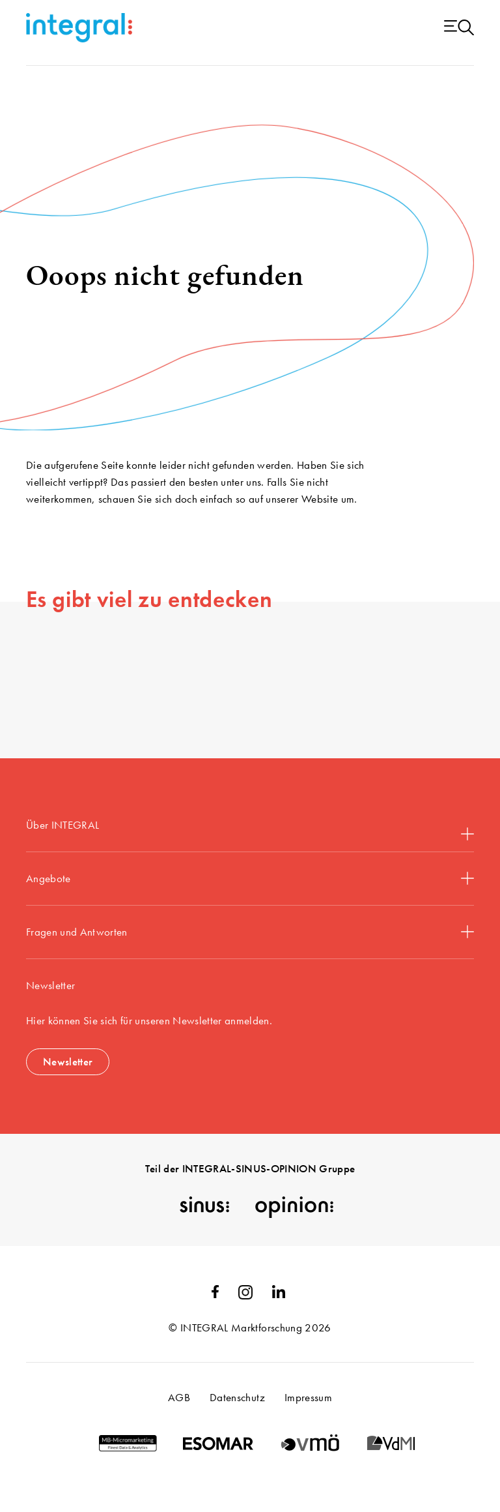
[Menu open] (459, 28)
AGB (179, 1397)
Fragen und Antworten (250, 932)
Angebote (250, 878)
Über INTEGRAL (250, 829)
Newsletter (67, 1061)
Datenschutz (237, 1397)
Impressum (308, 1397)
